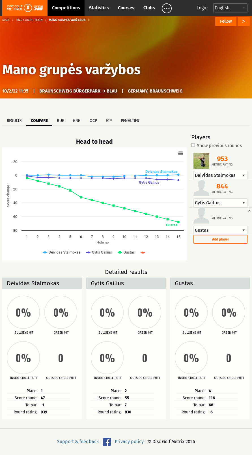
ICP (109, 120)
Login (202, 7)
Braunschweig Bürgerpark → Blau (78, 91)
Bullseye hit (23, 332)
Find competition (29, 20)
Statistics (99, 7)
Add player (220, 239)
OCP (93, 120)
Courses (126, 7)
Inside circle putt (24, 378)
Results (14, 120)
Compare (39, 120)
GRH (77, 120)
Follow (226, 21)
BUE (60, 120)
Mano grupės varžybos (71, 69)
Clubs (149, 7)
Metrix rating (222, 164)
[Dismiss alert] (249, 210)
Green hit (61, 332)
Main (6, 20)
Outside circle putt (61, 378)
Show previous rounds (216, 145)
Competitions (66, 7)
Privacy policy (129, 441)
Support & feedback (78, 441)
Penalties (130, 120)
